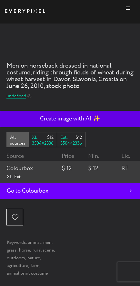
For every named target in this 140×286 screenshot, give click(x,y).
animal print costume (27, 273)
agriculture (17, 266)
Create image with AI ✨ (70, 119)
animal (34, 242)
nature (33, 258)
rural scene (43, 250)
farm (35, 266)
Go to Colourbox (27, 191)
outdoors (16, 258)
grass (11, 250)
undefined (16, 96)
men (47, 242)
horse (24, 250)
